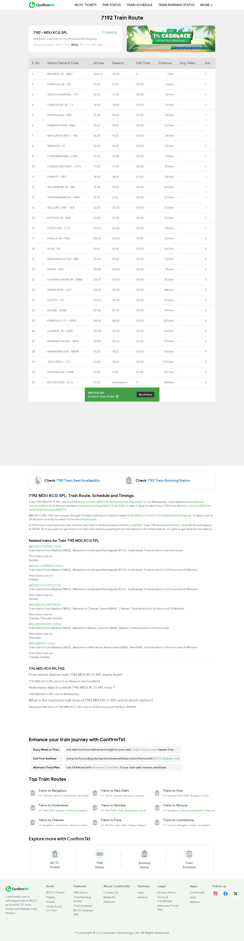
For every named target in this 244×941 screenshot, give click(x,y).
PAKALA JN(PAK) (131, 525)
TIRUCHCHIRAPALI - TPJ (63, 94)
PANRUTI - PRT (56, 176)
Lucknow (139, 795)
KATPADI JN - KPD (59, 217)
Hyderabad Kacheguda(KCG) (128, 501)
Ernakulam (204, 825)
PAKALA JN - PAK (58, 238)
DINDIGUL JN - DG (59, 84)
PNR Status (111, 5)
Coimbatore (62, 825)
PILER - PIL (53, 248)
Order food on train (145, 749)
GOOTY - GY (55, 300)
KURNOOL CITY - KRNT (62, 320)
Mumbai (128, 795)
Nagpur (142, 825)
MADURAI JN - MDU (59, 73)
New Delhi (83, 795)
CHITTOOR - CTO (58, 228)
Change (109, 33)
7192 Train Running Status (168, 480)
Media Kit (109, 897)
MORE (206, 5)
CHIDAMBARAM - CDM (62, 156)
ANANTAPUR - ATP (59, 289)
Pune (206, 795)
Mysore (57, 795)
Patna (108, 795)
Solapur (132, 825)
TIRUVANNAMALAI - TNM (63, 197)
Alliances (109, 901)
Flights (50, 897)
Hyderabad (69, 795)
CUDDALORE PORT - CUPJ (64, 166)
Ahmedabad (131, 810)
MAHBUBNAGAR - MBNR (63, 351)
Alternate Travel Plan (105, 767)
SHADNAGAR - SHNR (60, 372)
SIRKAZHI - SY (56, 145)
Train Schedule (139, 5)
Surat (143, 810)
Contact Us (110, 892)
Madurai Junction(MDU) (90, 501)
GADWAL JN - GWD (60, 330)
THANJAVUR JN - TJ (60, 104)
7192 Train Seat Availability (78, 480)
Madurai (75, 825)
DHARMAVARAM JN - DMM (64, 279)
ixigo (140, 892)
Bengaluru (196, 795)
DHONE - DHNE (57, 310)
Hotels (50, 901)
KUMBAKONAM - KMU (61, 125)
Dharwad (210, 810)
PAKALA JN (177, 525)
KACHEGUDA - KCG (60, 382)
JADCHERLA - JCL (59, 361)
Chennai (47, 795)
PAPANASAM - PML (59, 115)
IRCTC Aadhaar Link (166, 758)
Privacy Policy (166, 892)
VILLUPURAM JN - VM (60, 187)
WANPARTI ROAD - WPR (63, 341)
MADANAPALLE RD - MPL (63, 259)
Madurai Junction (146, 515)
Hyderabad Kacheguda (176, 515)
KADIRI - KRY (55, 269)
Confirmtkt (197, 892)
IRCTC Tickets (86, 5)
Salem (84, 825)
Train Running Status (176, 5)
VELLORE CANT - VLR (60, 207)
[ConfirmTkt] (17, 888)
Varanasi (118, 795)
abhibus (142, 897)
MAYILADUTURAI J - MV (62, 135)
